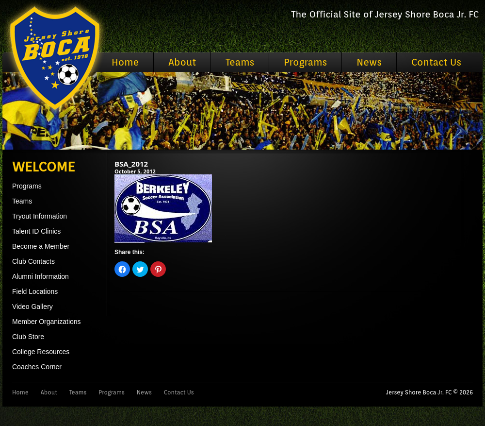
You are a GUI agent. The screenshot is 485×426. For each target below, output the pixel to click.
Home (125, 62)
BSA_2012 (131, 164)
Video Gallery (32, 306)
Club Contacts (33, 261)
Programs (305, 62)
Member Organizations (46, 321)
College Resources (40, 352)
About (182, 62)
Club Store (28, 337)
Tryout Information (39, 216)
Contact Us (436, 62)
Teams (240, 62)
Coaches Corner (37, 367)
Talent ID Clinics (36, 231)
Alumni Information (40, 276)
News (369, 62)
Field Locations (35, 291)
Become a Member (40, 246)
